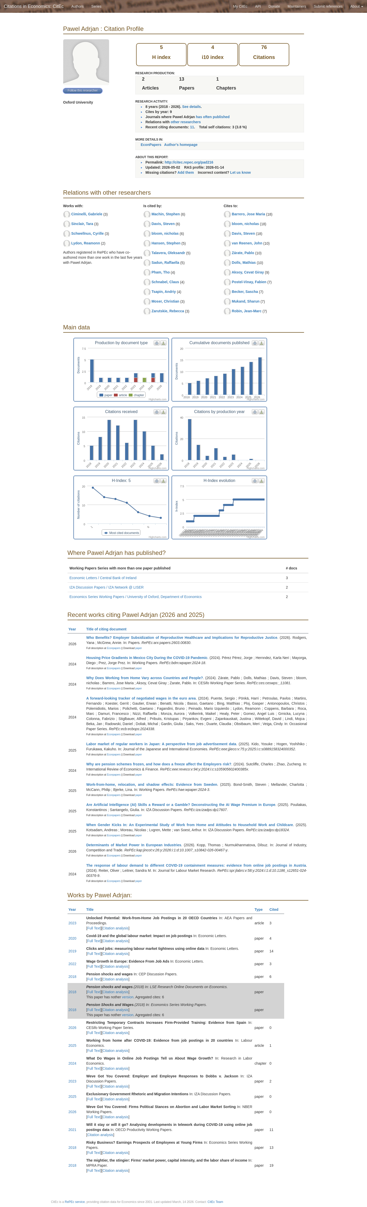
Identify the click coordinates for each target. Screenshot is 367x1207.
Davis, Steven (163, 224)
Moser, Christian (165, 301)
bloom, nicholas (165, 233)
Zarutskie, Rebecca (167, 311)
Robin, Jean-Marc (246, 311)
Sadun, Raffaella (165, 262)
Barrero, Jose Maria (248, 214)
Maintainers (297, 6)
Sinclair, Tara (82, 224)
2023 (72, 923)
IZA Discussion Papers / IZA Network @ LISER (107, 587)
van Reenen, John (247, 243)
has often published (213, 117)
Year (75, 629)
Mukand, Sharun (245, 301)
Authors (77, 6)
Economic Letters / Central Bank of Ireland (103, 578)
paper (138, 648)
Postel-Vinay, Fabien (249, 282)
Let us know (240, 172)
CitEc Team (215, 1202)
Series (96, 6)
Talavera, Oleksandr (168, 253)
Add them (185, 172)
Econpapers (113, 648)
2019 (72, 951)
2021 (72, 1130)
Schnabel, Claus (165, 282)
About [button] (356, 6)
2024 (72, 1063)
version (128, 997)
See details (191, 107)
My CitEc (240, 6)
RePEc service (75, 1202)
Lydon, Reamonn (85, 243)
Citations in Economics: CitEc (34, 6)
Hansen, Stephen (165, 243)
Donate (274, 6)
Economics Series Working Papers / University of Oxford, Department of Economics (136, 597)
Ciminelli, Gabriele (86, 214)
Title (92, 909)
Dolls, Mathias (244, 262)
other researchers (186, 122)
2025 (72, 1045)
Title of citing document (108, 629)
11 (192, 127)
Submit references (328, 6)
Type (261, 909)
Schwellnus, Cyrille (87, 233)
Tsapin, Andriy (163, 292)
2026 (72, 1028)
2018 (72, 977)
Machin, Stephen (165, 214)
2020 (72, 938)
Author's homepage (181, 145)
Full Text (93, 928)
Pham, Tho (160, 272)
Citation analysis (115, 928)
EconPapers (151, 145)
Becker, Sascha (245, 292)
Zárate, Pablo (243, 253)
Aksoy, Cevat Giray (248, 272)
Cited (276, 909)
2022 (72, 964)
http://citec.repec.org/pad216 (189, 162)
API (258, 6)
